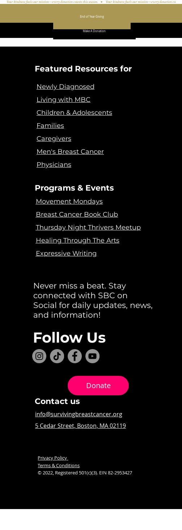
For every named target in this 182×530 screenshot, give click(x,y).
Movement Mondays (69, 201)
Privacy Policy (53, 458)
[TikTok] (57, 356)
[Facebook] (75, 356)
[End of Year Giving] (92, 16)
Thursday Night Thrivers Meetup (88, 227)
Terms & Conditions (59, 465)
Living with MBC (63, 100)
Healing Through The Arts (77, 240)
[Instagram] (39, 356)
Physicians (54, 165)
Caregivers (54, 139)
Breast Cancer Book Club (77, 214)
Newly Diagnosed (65, 87)
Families (50, 126)
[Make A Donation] (94, 31)
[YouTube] (92, 356)
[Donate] (98, 386)
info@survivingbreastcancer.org (78, 414)
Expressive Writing (66, 253)
